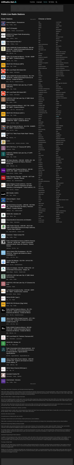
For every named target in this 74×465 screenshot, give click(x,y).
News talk (58, 86)
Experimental (41, 149)
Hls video (40, 179)
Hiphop (40, 175)
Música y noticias (60, 75)
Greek (39, 160)
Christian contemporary (44, 88)
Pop (7, 24)
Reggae (58, 133)
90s (39, 42)
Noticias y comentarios (61, 98)
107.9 (7, 123)
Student (16, 272)
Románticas (59, 162)
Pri (15, 137)
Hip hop (40, 172)
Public (11, 24)
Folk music (41, 155)
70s (39, 31)
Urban (57, 209)
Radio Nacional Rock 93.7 (13, 41)
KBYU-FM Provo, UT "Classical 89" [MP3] (18, 147)
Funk (39, 157)
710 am (8, 60)
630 (16, 364)
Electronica (41, 138)
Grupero (40, 164)
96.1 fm (11, 81)
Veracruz (58, 218)
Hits (39, 177)
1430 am (8, 180)
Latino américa (42, 209)
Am (15, 53)
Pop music (58, 112)
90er (39, 40)
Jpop (39, 197)
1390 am (8, 210)
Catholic (40, 75)
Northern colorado (20, 143)
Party (57, 107)
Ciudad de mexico (19, 81)
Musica (57, 49)
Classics (40, 103)
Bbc (7, 102)
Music (14, 195)
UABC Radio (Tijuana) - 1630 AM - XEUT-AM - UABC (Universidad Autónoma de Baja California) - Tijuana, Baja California (20, 227)
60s (39, 29)
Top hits (58, 196)
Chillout (40, 85)
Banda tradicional (42, 68)
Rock (15, 24)
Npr (11, 66)
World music (59, 222)
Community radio (10, 143)
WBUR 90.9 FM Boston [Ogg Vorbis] (16, 303)
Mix (57, 44)
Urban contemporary (61, 210)
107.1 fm (12, 257)
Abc (7, 72)
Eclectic (40, 131)
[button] (18, 19)
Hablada (40, 166)
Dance (40, 118)
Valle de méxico (60, 212)
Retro (57, 151)
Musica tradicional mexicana (63, 70)
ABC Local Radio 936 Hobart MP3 (16, 92)
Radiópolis (58, 127)
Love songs (59, 25)
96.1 (7, 81)
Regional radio (59, 144)
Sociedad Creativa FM (12, 374)
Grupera (40, 162)
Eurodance (41, 148)
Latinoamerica (41, 210)
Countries (32, 2)
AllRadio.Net (8, 2)
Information (17, 72)
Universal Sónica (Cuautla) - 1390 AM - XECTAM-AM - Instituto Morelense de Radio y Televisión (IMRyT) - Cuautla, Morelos (20, 206)
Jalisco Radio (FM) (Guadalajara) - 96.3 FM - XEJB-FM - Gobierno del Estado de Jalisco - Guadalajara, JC (19, 253)
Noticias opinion (60, 96)
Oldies (57, 101)
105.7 (7, 109)
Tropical (58, 205)
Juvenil (40, 199)
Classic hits (41, 98)
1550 (7, 166)
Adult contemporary (43, 44)
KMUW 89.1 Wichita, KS (13, 342)
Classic (40, 96)
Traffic (57, 201)
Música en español (60, 53)
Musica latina (59, 55)
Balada (40, 55)
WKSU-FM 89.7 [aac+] (12, 297)
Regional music (59, 142)
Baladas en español (43, 62)
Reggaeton (58, 135)
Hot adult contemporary (44, 181)
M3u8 (57, 27)
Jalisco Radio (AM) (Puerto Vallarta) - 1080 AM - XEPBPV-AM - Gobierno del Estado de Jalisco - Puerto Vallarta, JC (20, 360)
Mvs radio (58, 79)
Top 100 (58, 190)
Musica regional (60, 64)
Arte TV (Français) (11, 28)
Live (39, 214)
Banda (40, 64)
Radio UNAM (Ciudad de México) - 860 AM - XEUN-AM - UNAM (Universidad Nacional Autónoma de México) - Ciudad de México (19, 329)
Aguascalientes (15, 355)
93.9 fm (11, 189)
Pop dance (58, 111)
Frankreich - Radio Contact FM (15, 235)
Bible (39, 72)
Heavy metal (41, 170)
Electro (40, 135)
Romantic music (60, 159)
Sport (57, 173)
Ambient (40, 53)
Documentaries (20, 30)
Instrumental (41, 190)
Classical (8, 149)
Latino (39, 207)
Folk (39, 153)
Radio (20, 173)
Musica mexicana (60, 59)
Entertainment (41, 140)
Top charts (58, 194)
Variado (58, 214)
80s (39, 37)
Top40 (57, 197)
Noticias (58, 90)
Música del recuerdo (61, 51)
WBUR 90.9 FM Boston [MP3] (15, 64)
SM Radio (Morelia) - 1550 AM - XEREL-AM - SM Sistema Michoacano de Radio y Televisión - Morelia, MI (20, 161)
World (57, 220)
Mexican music (59, 37)
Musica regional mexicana (62, 66)
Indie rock (40, 186)
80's (39, 33)
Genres (45, 2)
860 (7, 53)
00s (39, 22)
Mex (57, 35)
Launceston (19, 338)
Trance (57, 203)
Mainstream (59, 29)
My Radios (51, 2)
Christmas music (42, 90)
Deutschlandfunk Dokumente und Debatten (18, 220)
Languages (39, 2)
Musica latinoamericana (61, 57)
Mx (56, 81)
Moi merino (9, 294)
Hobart (11, 72)
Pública (12, 44)
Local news (41, 222)
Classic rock (41, 99)
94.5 (7, 130)
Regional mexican (60, 138)
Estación (40, 146)
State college (9, 272)
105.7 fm (12, 109)
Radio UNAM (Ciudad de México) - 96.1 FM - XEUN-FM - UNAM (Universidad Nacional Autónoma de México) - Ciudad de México (19, 311)
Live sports (41, 216)
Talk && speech (59, 183)
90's (39, 38)
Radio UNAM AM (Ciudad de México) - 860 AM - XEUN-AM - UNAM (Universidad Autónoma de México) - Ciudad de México (20, 49)
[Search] (56, 2)
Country (40, 114)
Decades (40, 123)
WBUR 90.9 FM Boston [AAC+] (15, 113)
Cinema (8, 30)
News (16, 38)
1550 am (12, 166)
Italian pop (40, 194)
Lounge (58, 24)
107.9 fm (12, 123)
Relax (57, 146)
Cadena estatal (18, 210)
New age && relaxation (61, 83)
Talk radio (58, 185)
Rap (57, 131)
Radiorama (58, 129)
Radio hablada (59, 125)
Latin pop (40, 205)
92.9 (7, 264)
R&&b (57, 122)
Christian (40, 86)
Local (39, 218)
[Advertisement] (37, 8)
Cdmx (15, 60)
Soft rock (58, 170)
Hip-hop (40, 173)
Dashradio (40, 122)
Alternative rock (19, 109)
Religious (58, 149)
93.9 (7, 189)
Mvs (57, 77)
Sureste (58, 179)
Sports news (59, 177)
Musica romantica (60, 68)
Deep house (41, 125)
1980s (39, 24)
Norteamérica (59, 88)
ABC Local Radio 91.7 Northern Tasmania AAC (19, 336)
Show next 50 (33, 19)
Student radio (22, 272)
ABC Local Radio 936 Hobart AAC (16, 70)
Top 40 (57, 192)
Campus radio (20, 231)
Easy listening (41, 129)
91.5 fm (14, 248)
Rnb (57, 153)
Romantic (58, 157)
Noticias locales (60, 94)
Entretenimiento (18, 180)
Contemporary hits (42, 112)
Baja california (12, 231)
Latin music (41, 203)
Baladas (40, 61)
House (40, 183)
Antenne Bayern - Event (13, 199)
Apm (7, 38)
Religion (58, 148)
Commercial (41, 107)
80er (7, 222)
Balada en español (42, 57)
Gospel (40, 159)
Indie (39, 185)
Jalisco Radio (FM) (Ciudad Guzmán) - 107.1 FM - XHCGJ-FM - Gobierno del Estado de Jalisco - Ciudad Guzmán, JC (20, 320)
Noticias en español (60, 92)
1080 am (12, 364)
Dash (39, 120)
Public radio (15, 344)
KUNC (8, 141)
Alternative (41, 48)
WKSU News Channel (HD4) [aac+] (16, 368)
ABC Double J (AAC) (12, 193)
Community (41, 109)
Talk (57, 181)
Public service (9, 173)
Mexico (19, 294)
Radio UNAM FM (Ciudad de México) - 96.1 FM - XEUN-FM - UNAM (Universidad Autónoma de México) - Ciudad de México (20, 77)
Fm (39, 151)
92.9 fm (11, 264)
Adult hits (40, 46)
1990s (39, 25)
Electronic (40, 136)
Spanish (19, 376)
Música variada (59, 74)
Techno (57, 186)
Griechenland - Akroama (13, 380)
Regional (58, 136)
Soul (57, 172)
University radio (59, 207)
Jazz (11, 195)
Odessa (11, 137)
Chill (39, 83)
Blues (39, 74)
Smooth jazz (59, 168)
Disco (39, 127)
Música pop (59, 61)
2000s (39, 27)
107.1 (7, 257)
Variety (57, 216)
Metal (57, 33)
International (41, 192)
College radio (41, 105)
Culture (13, 30)
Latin (39, 201)
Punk (57, 120)
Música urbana (59, 72)
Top (57, 188)
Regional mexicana (60, 140)
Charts (40, 79)
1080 (7, 364)
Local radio (58, 22)
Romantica (58, 160)
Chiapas (17, 189)
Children (40, 81)
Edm (39, 133)
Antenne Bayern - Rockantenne (15, 22)
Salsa (57, 164)
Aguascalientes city (24, 355)
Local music (41, 220)
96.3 (17, 257)
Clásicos (40, 94)
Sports (57, 175)
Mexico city (58, 40)
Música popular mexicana (62, 62)
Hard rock (40, 168)
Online (57, 103)
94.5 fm (11, 130)
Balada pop (41, 59)
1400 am (8, 248)
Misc (57, 42)
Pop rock (58, 114)
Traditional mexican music (62, 199)
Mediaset (58, 31)
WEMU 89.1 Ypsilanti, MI (13, 214)
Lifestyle (40, 212)
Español (40, 144)
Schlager (58, 166)
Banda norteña (42, 66)
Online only (58, 105)
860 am (11, 53)
